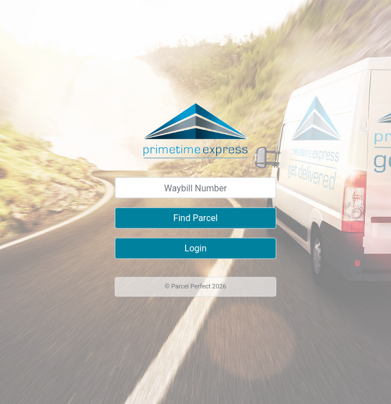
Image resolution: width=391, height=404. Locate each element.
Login (195, 248)
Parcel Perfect (190, 286)
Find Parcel (195, 218)
